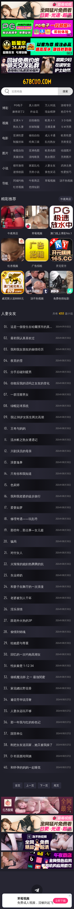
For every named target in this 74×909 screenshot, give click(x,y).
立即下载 (60, 900)
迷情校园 (18, 172)
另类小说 (34, 172)
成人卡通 (50, 135)
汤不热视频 (66, 180)
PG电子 (18, 105)
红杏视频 (18, 187)
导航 (5, 183)
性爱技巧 (66, 172)
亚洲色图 (34, 150)
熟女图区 (50, 157)
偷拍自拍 (34, 135)
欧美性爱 (66, 135)
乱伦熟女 (50, 141)
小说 (5, 168)
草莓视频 (50, 180)
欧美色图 (50, 150)
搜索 (65, 91)
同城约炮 (18, 180)
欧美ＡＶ (50, 120)
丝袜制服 (34, 126)
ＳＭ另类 (66, 126)
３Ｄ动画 (66, 120)
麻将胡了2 (18, 111)
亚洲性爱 (18, 135)
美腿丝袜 (18, 157)
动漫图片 (66, 150)
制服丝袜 (18, 141)
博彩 (5, 108)
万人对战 (50, 105)
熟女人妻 (18, 126)
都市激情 (18, 165)
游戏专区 (66, 105)
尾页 (56, 785)
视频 (5, 123)
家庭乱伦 (34, 165)
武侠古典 (66, 165)
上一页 (30, 785)
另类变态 (66, 141)
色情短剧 (34, 187)
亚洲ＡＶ (18, 120)
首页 (17, 785)
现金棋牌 (50, 111)
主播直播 (50, 126)
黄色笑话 (50, 172)
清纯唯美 (34, 157)
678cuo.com (37, 81)
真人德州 (34, 105)
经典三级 (34, 141)
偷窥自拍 (18, 150)
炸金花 (34, 111)
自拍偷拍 (34, 120)
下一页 (44, 785)
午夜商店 (34, 180)
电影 (5, 138)
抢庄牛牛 (66, 111)
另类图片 (66, 157)
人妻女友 (50, 165)
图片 (5, 153)
